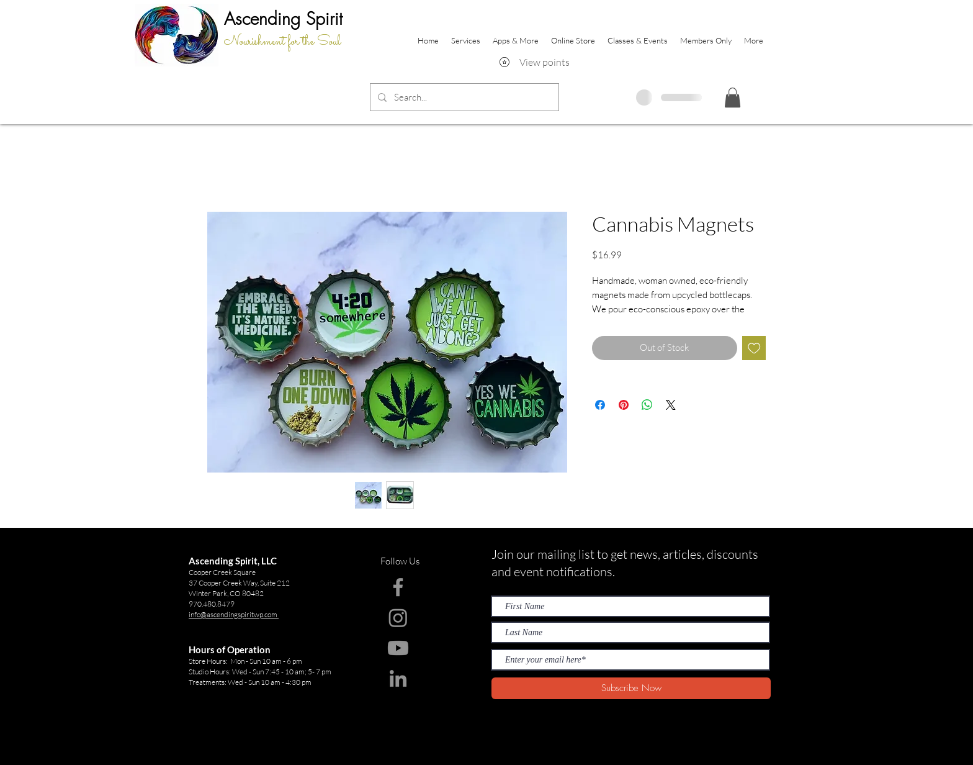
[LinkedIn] (398, 678)
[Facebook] (398, 587)
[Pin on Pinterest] (623, 404)
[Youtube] (398, 648)
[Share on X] (670, 404)
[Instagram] (398, 617)
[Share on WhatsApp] (647, 404)
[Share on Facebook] (600, 404)
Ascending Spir (279, 18)
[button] (732, 97)
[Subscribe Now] (631, 688)
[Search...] (463, 97)
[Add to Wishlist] (754, 348)
